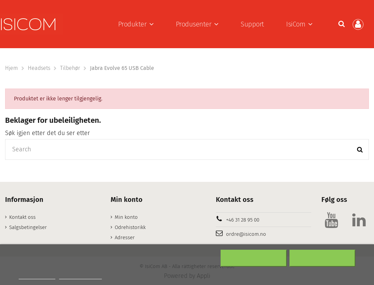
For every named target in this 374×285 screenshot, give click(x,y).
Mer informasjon (37, 276)
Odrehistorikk (130, 227)
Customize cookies (80, 276)
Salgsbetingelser (28, 227)
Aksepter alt (322, 258)
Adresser (125, 237)
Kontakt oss (22, 217)
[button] (136, 24)
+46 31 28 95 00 (242, 220)
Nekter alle (253, 258)
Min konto (126, 217)
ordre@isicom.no (246, 234)
